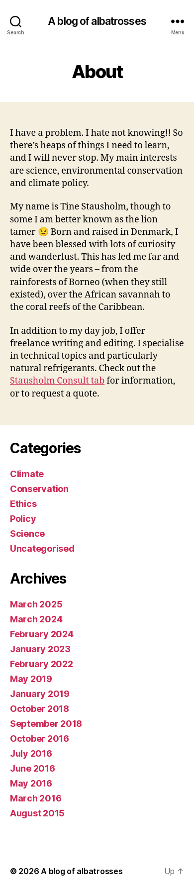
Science (27, 533)
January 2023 (40, 649)
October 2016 (39, 738)
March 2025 (36, 604)
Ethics (23, 503)
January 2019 (40, 694)
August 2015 (37, 813)
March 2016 (35, 798)
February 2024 (42, 634)
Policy (23, 518)
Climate (27, 474)
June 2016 (32, 768)
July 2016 (31, 753)
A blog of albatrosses (97, 21)
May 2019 (31, 679)
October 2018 (39, 708)
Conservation (39, 489)
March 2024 (36, 619)
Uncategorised (42, 548)
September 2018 (46, 723)
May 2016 (31, 783)
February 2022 (41, 664)
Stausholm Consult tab (57, 381)
